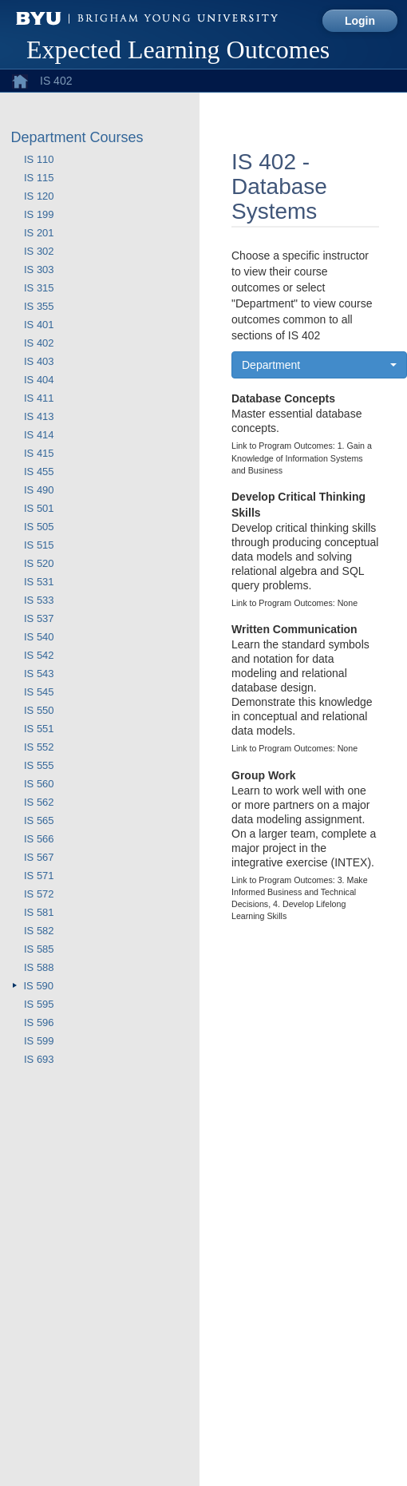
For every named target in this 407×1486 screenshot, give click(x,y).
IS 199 (39, 214)
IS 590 (39, 986)
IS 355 (39, 306)
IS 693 (39, 1059)
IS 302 (39, 251)
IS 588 (39, 967)
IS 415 (39, 453)
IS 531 (39, 582)
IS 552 (39, 747)
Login (360, 20)
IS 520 (39, 563)
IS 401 (39, 325)
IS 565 (39, 820)
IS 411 (39, 398)
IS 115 (39, 178)
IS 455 (39, 472)
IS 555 (39, 765)
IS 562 (39, 802)
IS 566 (39, 839)
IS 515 (39, 545)
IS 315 (39, 288)
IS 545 (39, 692)
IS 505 (39, 527)
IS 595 (39, 1004)
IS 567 (39, 857)
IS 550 (39, 710)
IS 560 (39, 784)
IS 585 (39, 949)
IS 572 (39, 894)
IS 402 (39, 343)
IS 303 (39, 269)
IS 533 (39, 600)
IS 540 (39, 637)
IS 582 (39, 931)
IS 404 (39, 380)
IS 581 (39, 912)
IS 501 (39, 508)
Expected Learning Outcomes (178, 49)
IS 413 (39, 416)
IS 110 (39, 159)
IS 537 (39, 618)
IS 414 (39, 435)
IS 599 (39, 1041)
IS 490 (39, 490)
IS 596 (39, 1022)
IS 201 (39, 233)
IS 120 (39, 196)
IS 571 (39, 876)
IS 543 (39, 674)
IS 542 (39, 655)
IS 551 (39, 729)
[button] (319, 364)
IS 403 (39, 361)
